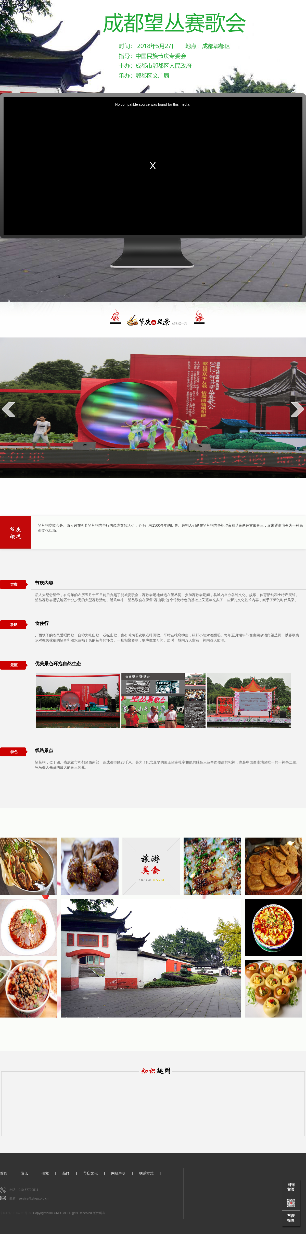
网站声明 (118, 1173)
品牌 (66, 1173)
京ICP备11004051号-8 (15, 1213)
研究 (45, 1173)
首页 (3, 1173)
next (297, 409)
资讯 (24, 1173)
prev (8, 409)
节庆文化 (90, 1173)
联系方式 (146, 1173)
